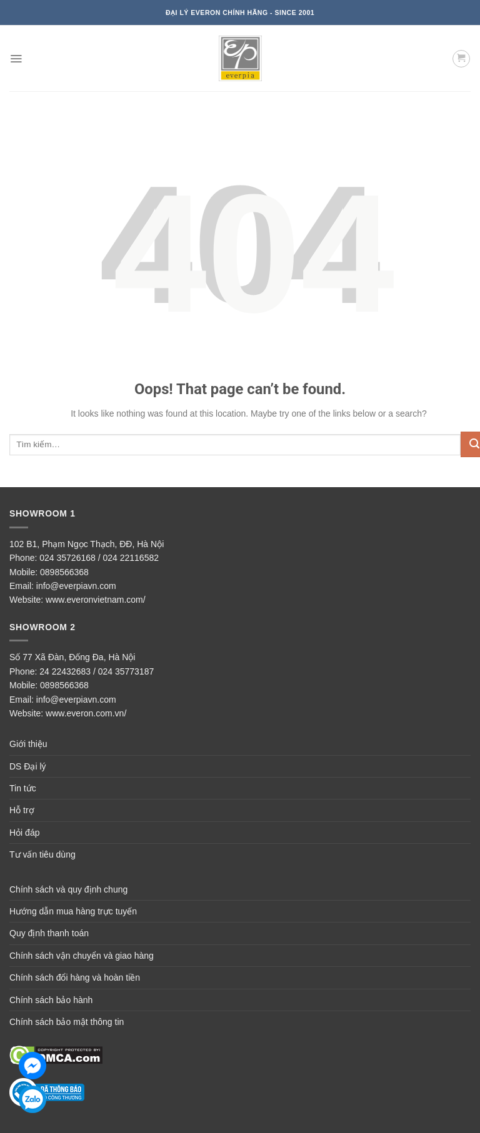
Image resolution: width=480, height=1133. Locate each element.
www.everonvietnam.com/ (96, 600)
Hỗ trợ (21, 810)
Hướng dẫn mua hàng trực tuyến (73, 911)
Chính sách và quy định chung (68, 889)
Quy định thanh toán (49, 933)
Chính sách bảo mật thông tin (66, 1022)
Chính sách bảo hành (50, 1000)
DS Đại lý (27, 766)
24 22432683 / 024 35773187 (96, 671)
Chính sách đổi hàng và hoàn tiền (74, 977)
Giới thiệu (28, 744)
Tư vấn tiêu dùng (42, 854)
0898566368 (64, 572)
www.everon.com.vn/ (86, 713)
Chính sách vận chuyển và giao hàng (81, 956)
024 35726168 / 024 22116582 (99, 558)
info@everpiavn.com (76, 586)
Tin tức (22, 788)
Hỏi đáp (24, 833)
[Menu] (15, 58)
